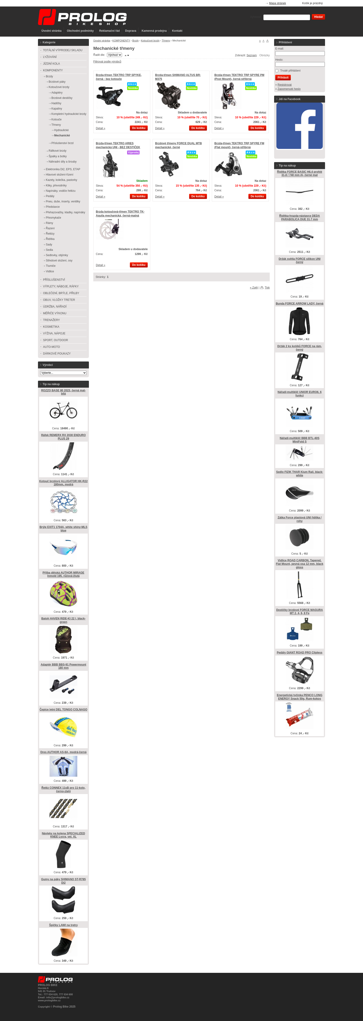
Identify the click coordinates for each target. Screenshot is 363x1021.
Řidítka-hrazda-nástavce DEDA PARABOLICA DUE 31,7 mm (299, 217)
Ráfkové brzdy (57, 150)
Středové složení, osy (59, 260)
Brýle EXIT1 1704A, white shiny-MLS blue (64, 528)
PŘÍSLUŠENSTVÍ (54, 279)
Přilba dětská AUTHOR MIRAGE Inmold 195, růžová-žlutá (63, 574)
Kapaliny (56, 108)
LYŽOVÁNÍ (49, 57)
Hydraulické (61, 130)
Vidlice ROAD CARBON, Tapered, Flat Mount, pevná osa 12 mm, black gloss (299, 564)
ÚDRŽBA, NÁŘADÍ (54, 306)
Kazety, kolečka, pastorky (61, 180)
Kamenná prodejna (154, 30)
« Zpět (254, 287)
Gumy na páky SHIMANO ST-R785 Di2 (63, 881)
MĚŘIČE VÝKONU (54, 313)
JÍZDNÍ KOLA (51, 63)
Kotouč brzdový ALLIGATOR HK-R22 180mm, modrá (63, 483)
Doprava (130, 30)
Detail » (100, 128)
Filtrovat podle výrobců (107, 61)
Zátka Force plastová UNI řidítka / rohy (299, 519)
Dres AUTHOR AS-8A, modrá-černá (63, 752)
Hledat (318, 17)
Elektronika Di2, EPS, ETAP (63, 169)
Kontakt (177, 30)
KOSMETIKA (51, 326)
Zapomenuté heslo (289, 89)
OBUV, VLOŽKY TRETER (59, 300)
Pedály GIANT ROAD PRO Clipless (299, 652)
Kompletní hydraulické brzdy (68, 114)
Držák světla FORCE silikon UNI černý (300, 260)
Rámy (49, 223)
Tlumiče (51, 265)
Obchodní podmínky (80, 30)
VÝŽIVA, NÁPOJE (54, 333)
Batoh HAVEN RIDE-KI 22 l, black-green (63, 620)
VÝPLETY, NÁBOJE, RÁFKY (61, 286)
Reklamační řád (109, 30)
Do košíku (138, 128)
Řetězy (50, 233)
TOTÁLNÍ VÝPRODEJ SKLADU (62, 50)
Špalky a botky (58, 156)
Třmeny (166, 40)
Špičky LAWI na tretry (63, 925)
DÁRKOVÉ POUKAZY (57, 353)
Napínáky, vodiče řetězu (60, 190)
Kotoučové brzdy (150, 40)
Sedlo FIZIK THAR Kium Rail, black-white (299, 473)
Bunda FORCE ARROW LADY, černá (299, 303)
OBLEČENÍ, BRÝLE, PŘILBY (61, 293)
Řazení (50, 228)
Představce (53, 206)
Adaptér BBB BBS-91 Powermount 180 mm (63, 666)
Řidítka (50, 239)
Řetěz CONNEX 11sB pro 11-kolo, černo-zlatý (63, 789)
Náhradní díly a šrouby (63, 161)
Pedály (50, 196)
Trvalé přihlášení (290, 70)
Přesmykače (53, 217)
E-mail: (279, 48)
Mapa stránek (277, 3)
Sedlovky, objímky (57, 255)
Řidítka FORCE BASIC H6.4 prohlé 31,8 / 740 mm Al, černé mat (299, 173)
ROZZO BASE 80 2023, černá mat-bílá (63, 392)
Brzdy (135, 40)
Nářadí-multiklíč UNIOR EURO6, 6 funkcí (300, 393)
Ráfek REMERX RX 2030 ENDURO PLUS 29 (63, 437)
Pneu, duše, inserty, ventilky (63, 201)
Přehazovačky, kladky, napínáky (65, 212)
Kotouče (56, 119)
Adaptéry (57, 92)
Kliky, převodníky (56, 185)
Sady (49, 244)
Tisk (267, 287)
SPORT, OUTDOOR (55, 340)
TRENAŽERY (51, 320)
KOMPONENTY (121, 40)
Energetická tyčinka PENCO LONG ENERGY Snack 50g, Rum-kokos (299, 697)
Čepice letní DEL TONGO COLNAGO (63, 709)
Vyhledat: (256, 17)
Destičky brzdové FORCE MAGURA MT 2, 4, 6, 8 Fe (299, 611)
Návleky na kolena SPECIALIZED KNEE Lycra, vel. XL (63, 835)
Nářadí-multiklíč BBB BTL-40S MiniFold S (299, 440)
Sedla (49, 249)
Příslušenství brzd (62, 143)
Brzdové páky (57, 81)
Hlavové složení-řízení (59, 174)
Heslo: (279, 59)
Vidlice (50, 271)
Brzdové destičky (61, 98)
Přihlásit (283, 77)
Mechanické (62, 135)
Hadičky (56, 103)
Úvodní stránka (51, 30)
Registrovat (285, 84)
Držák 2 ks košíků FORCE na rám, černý (299, 348)
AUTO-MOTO (51, 347)
